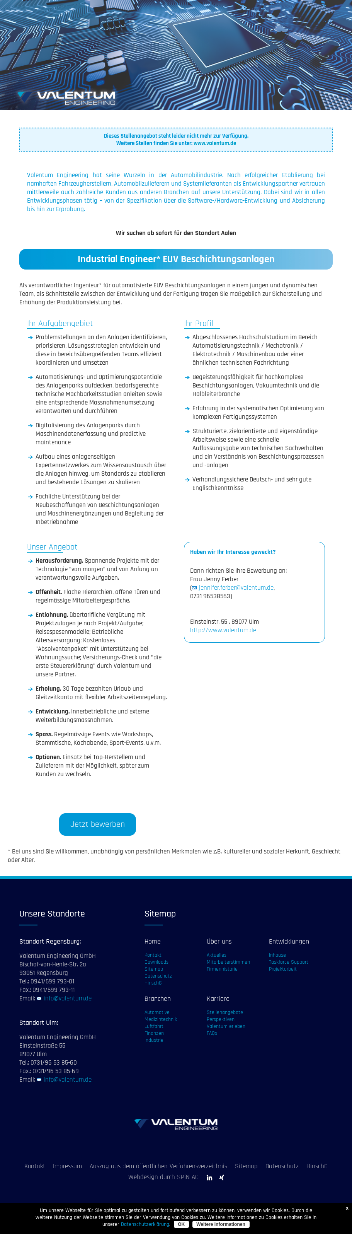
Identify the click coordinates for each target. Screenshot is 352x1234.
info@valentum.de (68, 998)
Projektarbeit (283, 969)
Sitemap (154, 969)
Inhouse (277, 955)
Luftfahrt (154, 1026)
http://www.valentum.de (223, 630)
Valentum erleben (226, 1026)
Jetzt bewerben (97, 824)
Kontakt (153, 955)
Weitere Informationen (220, 1224)
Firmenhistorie (222, 969)
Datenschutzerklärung (145, 1224)
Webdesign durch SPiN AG (163, 1177)
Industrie (154, 1040)
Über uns (219, 941)
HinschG (153, 983)
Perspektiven (221, 1019)
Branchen (158, 998)
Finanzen (154, 1033)
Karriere (218, 998)
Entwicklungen (289, 941)
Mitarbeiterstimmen (228, 962)
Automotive (157, 1012)
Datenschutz (158, 976)
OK (181, 1224)
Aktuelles (216, 955)
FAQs (212, 1033)
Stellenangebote (225, 1012)
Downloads (156, 962)
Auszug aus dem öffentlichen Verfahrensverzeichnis (158, 1166)
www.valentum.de (215, 143)
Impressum (67, 1166)
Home (153, 941)
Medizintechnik (161, 1019)
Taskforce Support (288, 962)
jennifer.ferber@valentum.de (236, 588)
